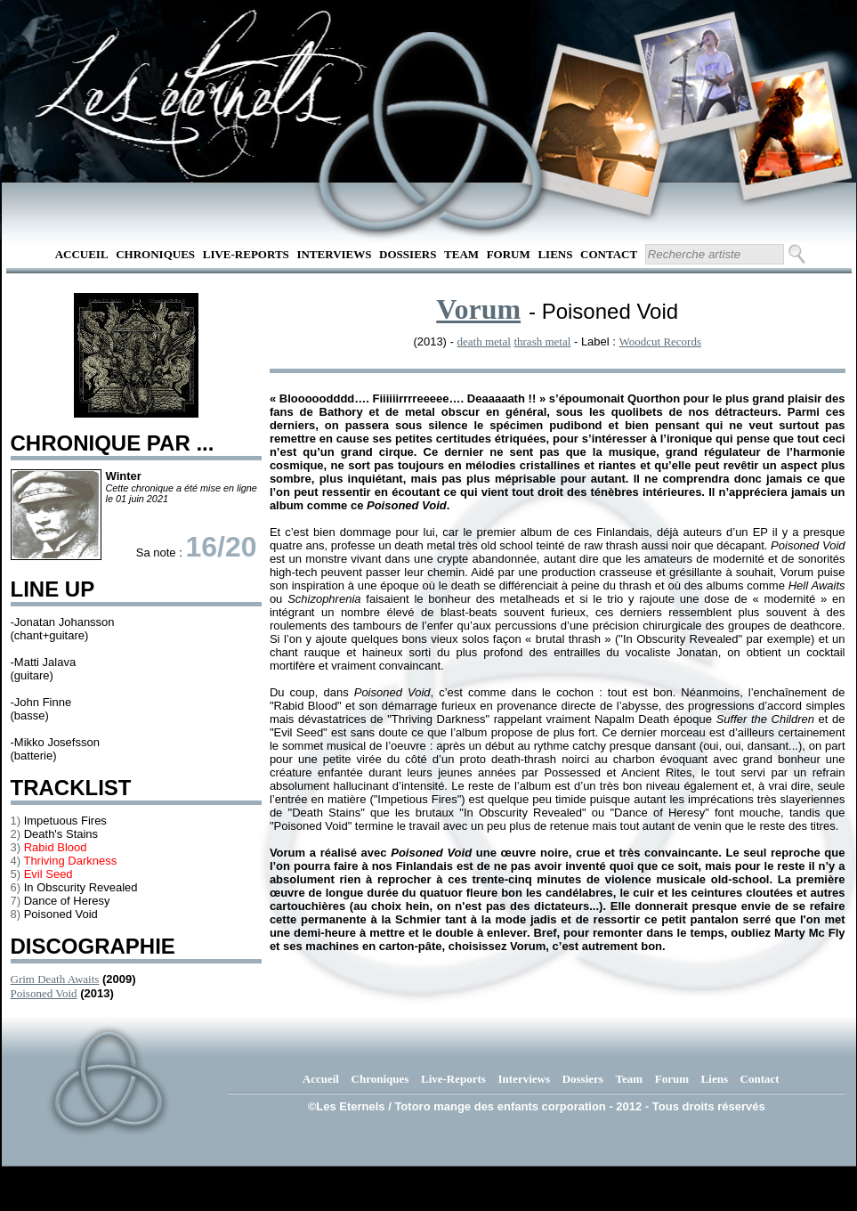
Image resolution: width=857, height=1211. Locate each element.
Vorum (478, 309)
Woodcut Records (660, 341)
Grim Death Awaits (55, 979)
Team (461, 254)
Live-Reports (246, 254)
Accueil (82, 254)
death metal (484, 341)
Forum (508, 254)
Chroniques (155, 254)
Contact (608, 254)
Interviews (333, 254)
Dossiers (407, 254)
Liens (555, 254)
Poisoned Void (44, 993)
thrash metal (541, 341)
